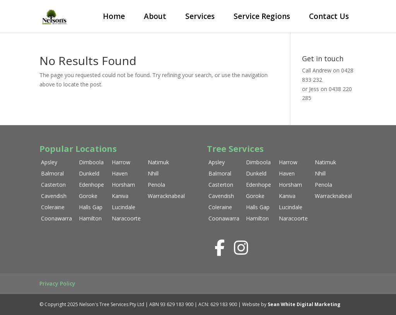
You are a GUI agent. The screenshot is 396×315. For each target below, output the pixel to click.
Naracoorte (126, 218)
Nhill (153, 173)
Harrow (121, 162)
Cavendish (54, 196)
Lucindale (123, 207)
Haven (120, 173)
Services (200, 16)
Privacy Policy (57, 283)
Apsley (49, 162)
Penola (156, 184)
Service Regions (262, 16)
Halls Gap (90, 207)
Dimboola (91, 162)
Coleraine (53, 207)
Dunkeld (89, 173)
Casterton (53, 184)
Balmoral (52, 173)
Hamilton (90, 218)
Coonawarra (56, 218)
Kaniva (120, 196)
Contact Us (329, 16)
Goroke (88, 196)
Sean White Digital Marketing (304, 304)
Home (114, 16)
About (155, 16)
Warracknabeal (166, 196)
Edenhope (91, 184)
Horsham (123, 184)
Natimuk (158, 162)
